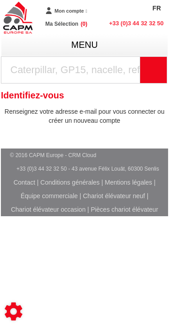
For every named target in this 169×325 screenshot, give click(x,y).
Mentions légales (128, 182)
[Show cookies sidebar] (14, 311)
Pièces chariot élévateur (124, 209)
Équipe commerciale (49, 196)
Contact (24, 182)
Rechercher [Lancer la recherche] (165, 70)
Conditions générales (70, 182)
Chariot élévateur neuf (114, 196)
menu (84, 45)
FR (156, 8)
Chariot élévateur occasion (48, 209)
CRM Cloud (82, 155)
